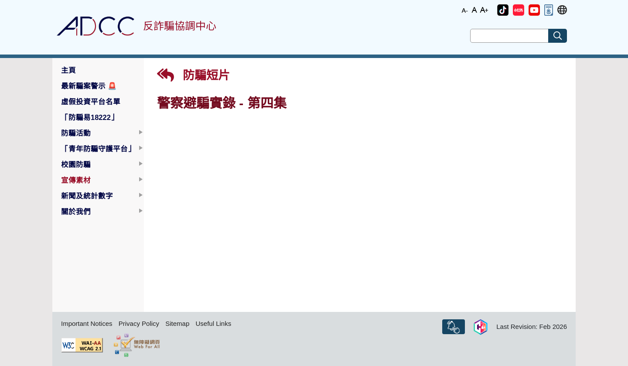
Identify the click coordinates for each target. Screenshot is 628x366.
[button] (503, 10)
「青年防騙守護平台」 (98, 149)
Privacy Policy (139, 323)
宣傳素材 (76, 180)
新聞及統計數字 (87, 196)
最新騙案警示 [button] (89, 86)
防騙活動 (76, 133)
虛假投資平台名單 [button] (90, 102)
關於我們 (76, 211)
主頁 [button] (68, 70)
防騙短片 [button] (193, 75)
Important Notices (87, 323)
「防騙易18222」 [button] (89, 117)
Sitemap (177, 323)
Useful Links (213, 323)
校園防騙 (76, 164)
